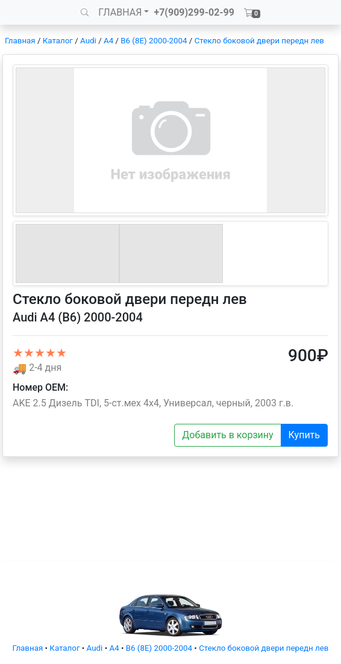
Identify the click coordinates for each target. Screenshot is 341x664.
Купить (304, 435)
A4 (108, 40)
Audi (88, 40)
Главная (20, 40)
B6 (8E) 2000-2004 (153, 40)
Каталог (58, 40)
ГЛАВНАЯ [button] (120, 12)
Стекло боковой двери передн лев (259, 40)
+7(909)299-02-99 (194, 12)
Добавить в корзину (227, 435)
